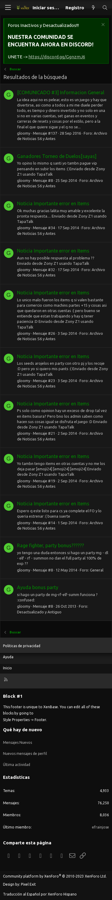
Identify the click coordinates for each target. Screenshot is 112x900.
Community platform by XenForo (55, 876)
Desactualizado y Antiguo (39, 612)
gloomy (23, 133)
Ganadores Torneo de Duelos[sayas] (56, 156)
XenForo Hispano (62, 894)
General (96, 570)
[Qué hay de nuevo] (93, 7)
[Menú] (7, 7)
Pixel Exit (28, 884)
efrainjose (100, 827)
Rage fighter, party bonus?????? (50, 545)
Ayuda (8, 657)
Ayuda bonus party (37, 587)
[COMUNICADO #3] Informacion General (60, 92)
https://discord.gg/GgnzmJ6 (56, 56)
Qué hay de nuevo (22, 729)
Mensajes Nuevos (17, 742)
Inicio (7, 668)
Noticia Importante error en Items (53, 203)
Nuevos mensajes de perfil (25, 753)
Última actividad (16, 765)
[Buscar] (105, 7)
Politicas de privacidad (21, 646)
